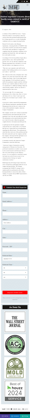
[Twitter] (24, 1)
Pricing (25, 416)
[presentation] (13, 287)
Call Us (5, 416)
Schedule (15, 416)
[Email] (27, 1)
